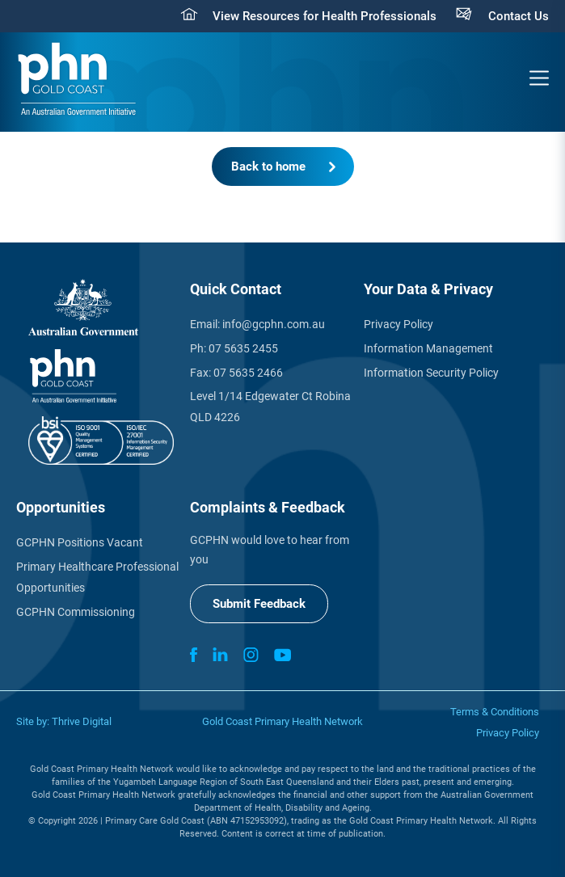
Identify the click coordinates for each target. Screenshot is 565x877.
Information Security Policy (431, 372)
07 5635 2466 (248, 372)
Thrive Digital (82, 721)
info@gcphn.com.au (273, 324)
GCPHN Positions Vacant (79, 542)
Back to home (268, 166)
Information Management (428, 348)
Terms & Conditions (494, 712)
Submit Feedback (259, 604)
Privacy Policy (398, 324)
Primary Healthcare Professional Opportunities (97, 577)
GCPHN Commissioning (75, 611)
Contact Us (518, 16)
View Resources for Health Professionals (324, 16)
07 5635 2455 (243, 348)
